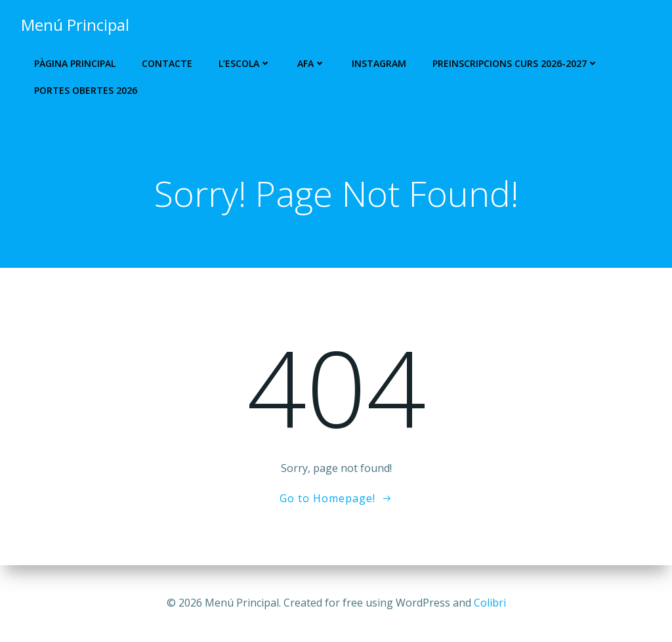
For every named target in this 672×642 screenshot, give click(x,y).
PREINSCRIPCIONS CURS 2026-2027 (515, 63)
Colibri (490, 602)
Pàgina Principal (75, 63)
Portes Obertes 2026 (85, 90)
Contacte (167, 63)
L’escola (245, 63)
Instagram (379, 63)
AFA (311, 63)
